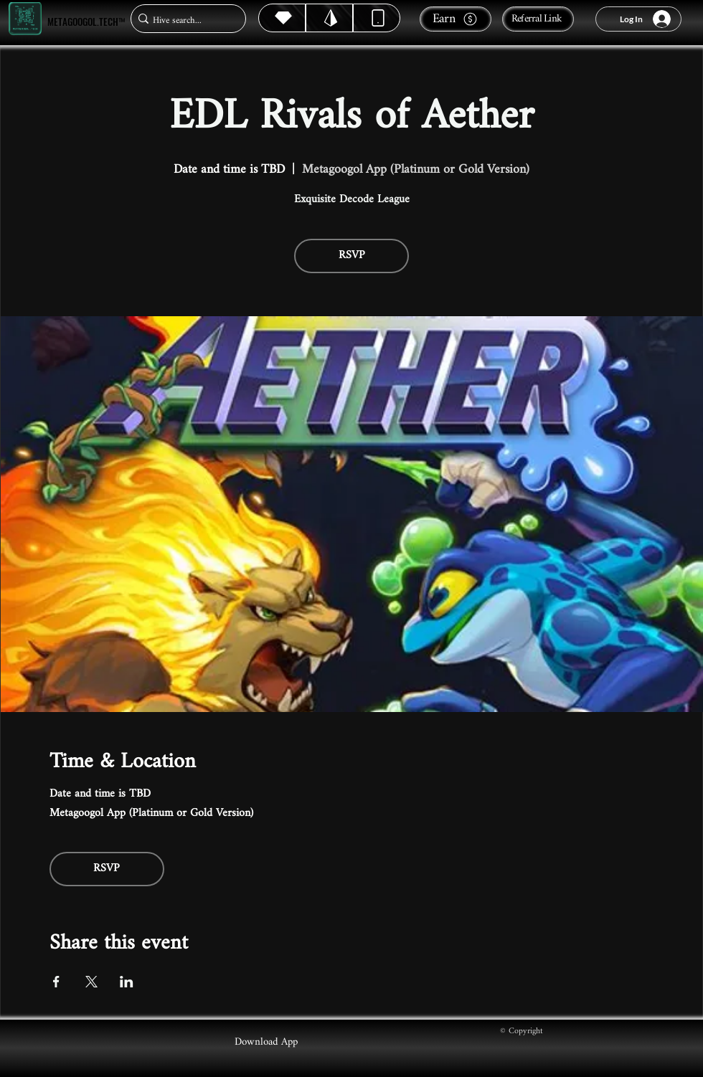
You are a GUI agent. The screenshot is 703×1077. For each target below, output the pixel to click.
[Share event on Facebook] (56, 981)
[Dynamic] (376, 18)
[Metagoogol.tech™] (25, 19)
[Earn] (455, 19)
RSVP (352, 255)
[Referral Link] (538, 19)
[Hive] (282, 18)
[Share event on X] (91, 981)
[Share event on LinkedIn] (126, 981)
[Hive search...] (184, 20)
